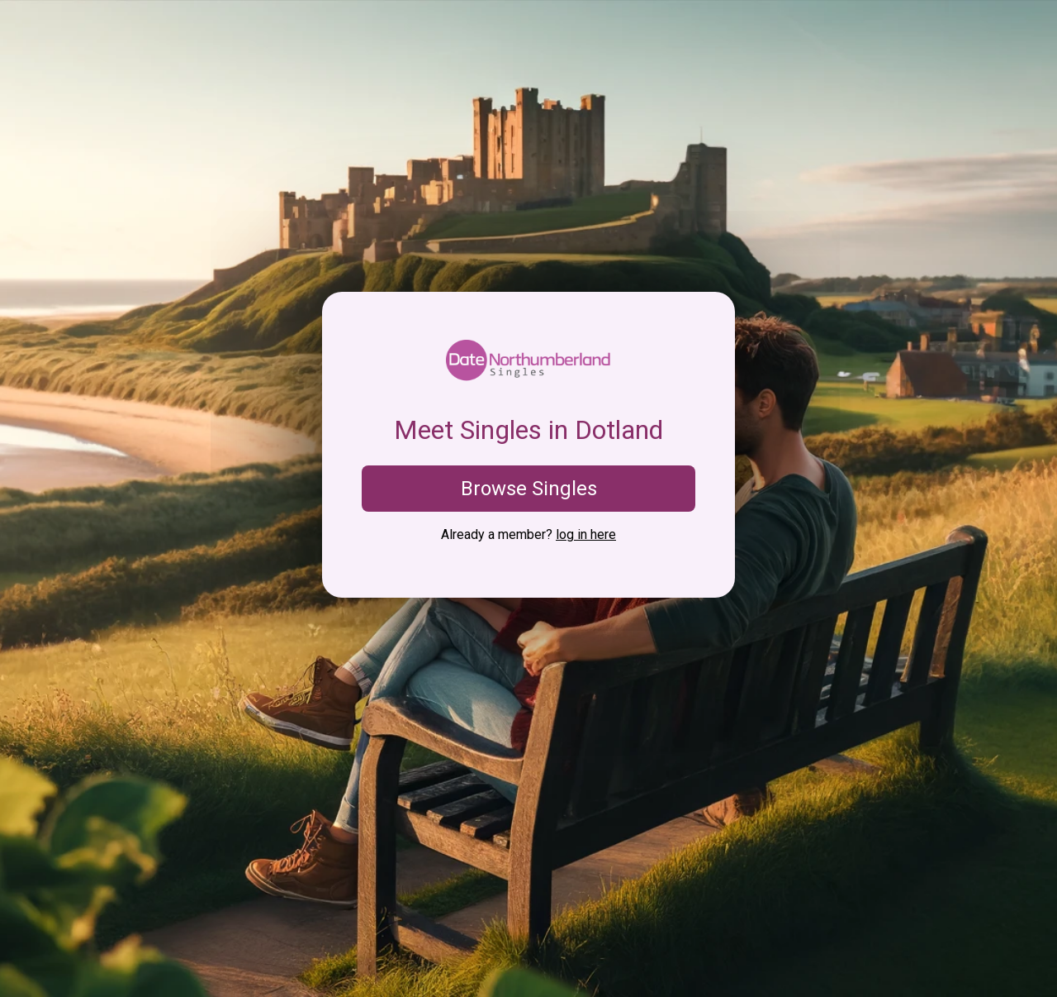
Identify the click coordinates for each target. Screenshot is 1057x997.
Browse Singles (529, 488)
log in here (586, 534)
